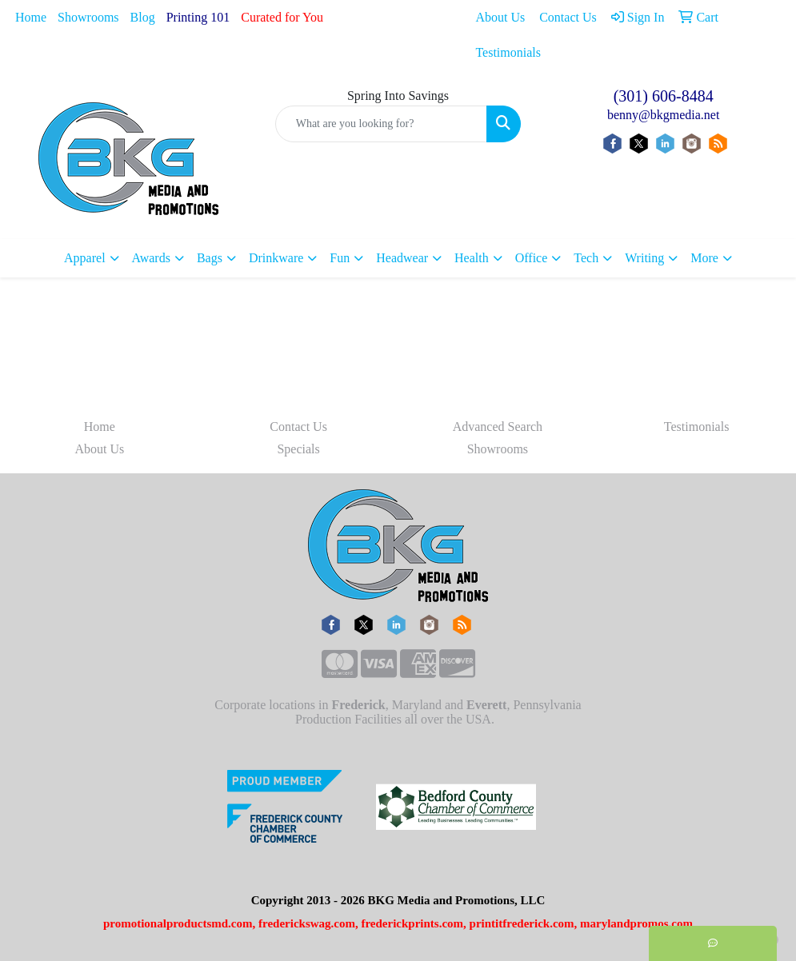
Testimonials (697, 426)
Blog (142, 17)
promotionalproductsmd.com (178, 923)
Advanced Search (497, 426)
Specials (298, 449)
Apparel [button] (85, 258)
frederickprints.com (412, 923)
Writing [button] (644, 258)
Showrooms (88, 17)
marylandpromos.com (636, 923)
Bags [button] (209, 258)
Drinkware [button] (276, 258)
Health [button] (471, 258)
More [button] (704, 258)
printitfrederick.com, (524, 923)
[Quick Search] (381, 124)
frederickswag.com (306, 923)
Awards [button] (151, 258)
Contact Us (298, 426)
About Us (99, 449)
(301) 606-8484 (664, 96)
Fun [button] (340, 258)
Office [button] (531, 258)
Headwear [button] (402, 258)
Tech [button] (586, 258)
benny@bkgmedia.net (663, 115)
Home (30, 17)
